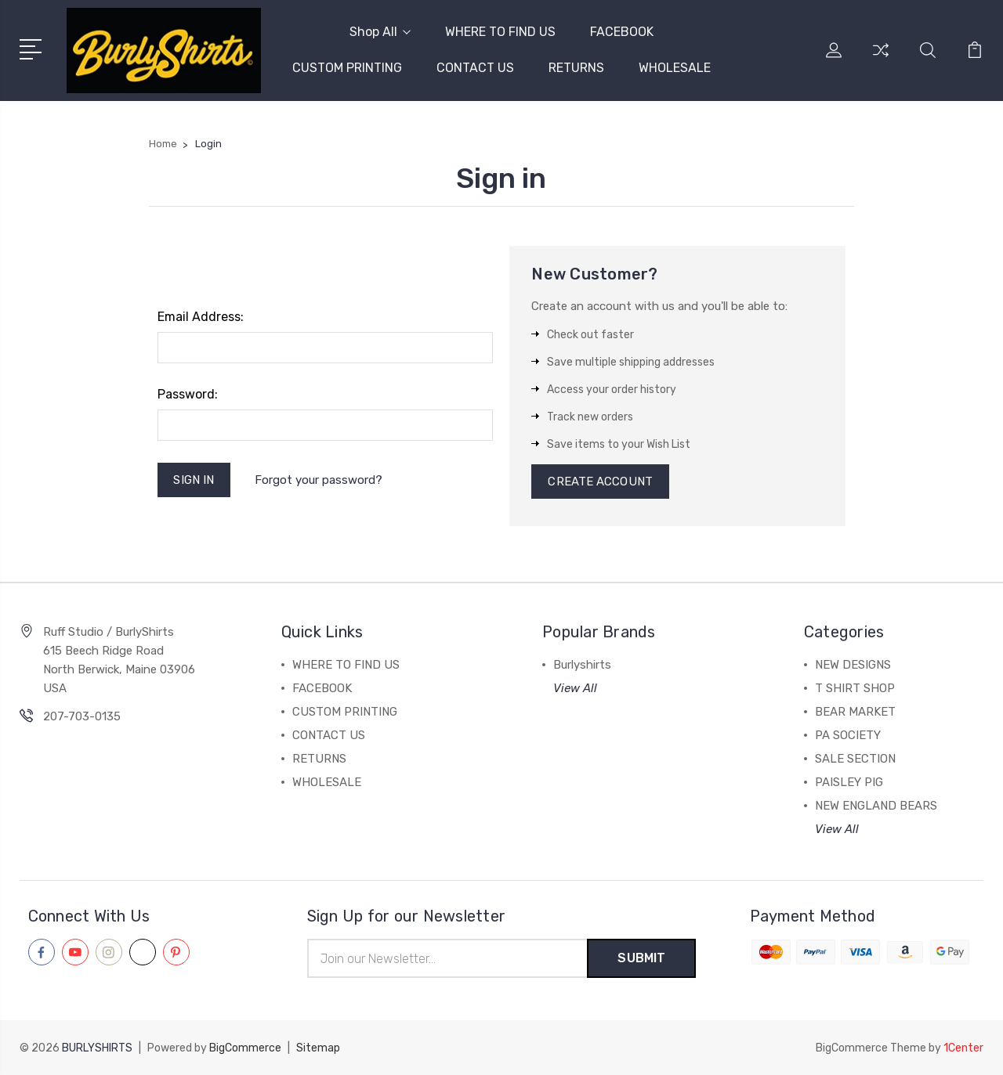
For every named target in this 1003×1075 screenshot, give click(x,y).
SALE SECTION (855, 759)
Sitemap (318, 1048)
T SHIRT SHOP (855, 688)
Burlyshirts (582, 665)
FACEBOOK (622, 31)
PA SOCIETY (848, 735)
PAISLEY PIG (849, 782)
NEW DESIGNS (853, 665)
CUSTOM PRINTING (347, 67)
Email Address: (201, 316)
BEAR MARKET (855, 712)
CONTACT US (475, 67)
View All (575, 688)
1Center (963, 1048)
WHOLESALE (675, 67)
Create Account (600, 481)
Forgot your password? (318, 480)
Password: (188, 394)
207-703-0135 (82, 716)
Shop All (380, 31)
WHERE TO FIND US (500, 31)
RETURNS (576, 67)
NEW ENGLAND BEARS (876, 806)
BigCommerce (245, 1048)
